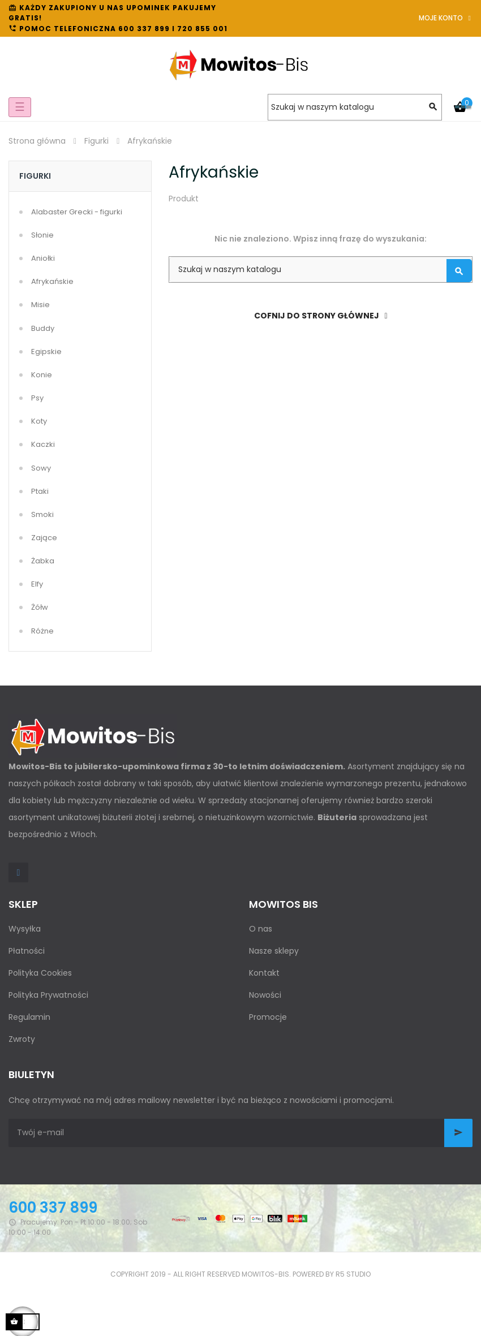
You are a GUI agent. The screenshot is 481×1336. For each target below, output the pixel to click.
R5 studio (353, 1274)
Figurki (35, 176)
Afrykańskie (52, 281)
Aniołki (43, 258)
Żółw (39, 607)
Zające (44, 537)
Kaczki (43, 444)
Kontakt (264, 973)
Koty (39, 421)
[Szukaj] (355, 107)
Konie (41, 374)
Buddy (42, 328)
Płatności (26, 950)
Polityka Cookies (40, 973)
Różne (42, 631)
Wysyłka (24, 928)
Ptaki (40, 491)
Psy (37, 398)
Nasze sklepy (274, 950)
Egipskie (46, 351)
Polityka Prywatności (48, 995)
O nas (260, 928)
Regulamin (29, 1017)
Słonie (42, 235)
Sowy (41, 468)
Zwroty (21, 1039)
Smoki (42, 514)
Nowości (265, 995)
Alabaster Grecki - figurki (76, 211)
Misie (40, 304)
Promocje (268, 1017)
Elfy (37, 584)
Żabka (42, 560)
